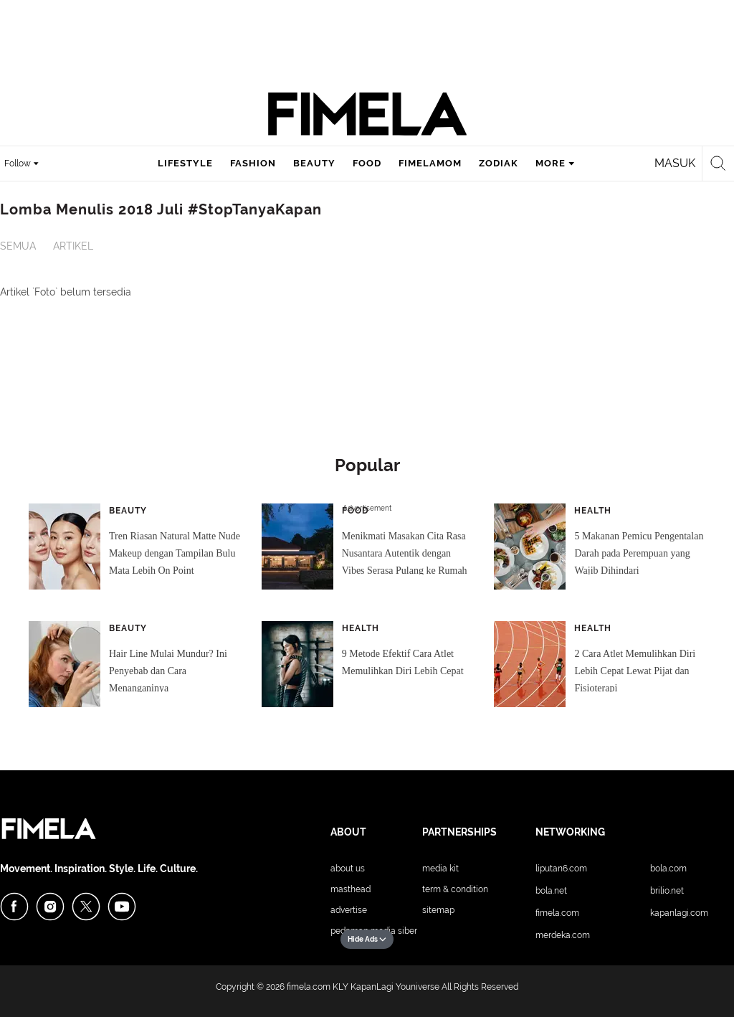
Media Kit (440, 869)
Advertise (348, 910)
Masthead (350, 889)
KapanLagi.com (679, 913)
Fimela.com (557, 913)
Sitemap (438, 910)
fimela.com (308, 987)
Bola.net (551, 891)
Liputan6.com (561, 869)
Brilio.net (667, 891)
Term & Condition (455, 889)
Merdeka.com (562, 935)
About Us (347, 869)
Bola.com (668, 869)
